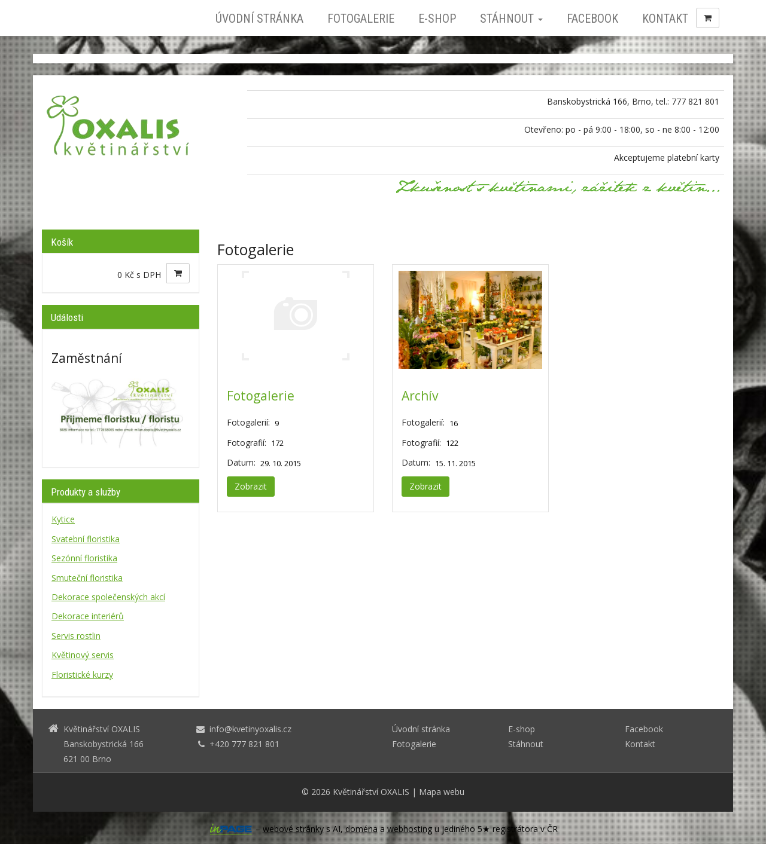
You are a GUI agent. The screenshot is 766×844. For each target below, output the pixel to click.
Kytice (63, 519)
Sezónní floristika (84, 558)
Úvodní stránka (259, 18)
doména (361, 828)
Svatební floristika (85, 539)
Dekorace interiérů (87, 616)
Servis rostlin (76, 635)
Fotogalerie (360, 18)
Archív (420, 395)
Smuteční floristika (87, 577)
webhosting (409, 828)
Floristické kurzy (82, 674)
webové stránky (293, 828)
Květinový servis (82, 654)
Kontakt (665, 18)
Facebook (592, 18)
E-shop (437, 18)
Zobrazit (251, 486)
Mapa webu (441, 791)
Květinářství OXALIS (371, 791)
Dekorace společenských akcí (108, 597)
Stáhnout (511, 18)
